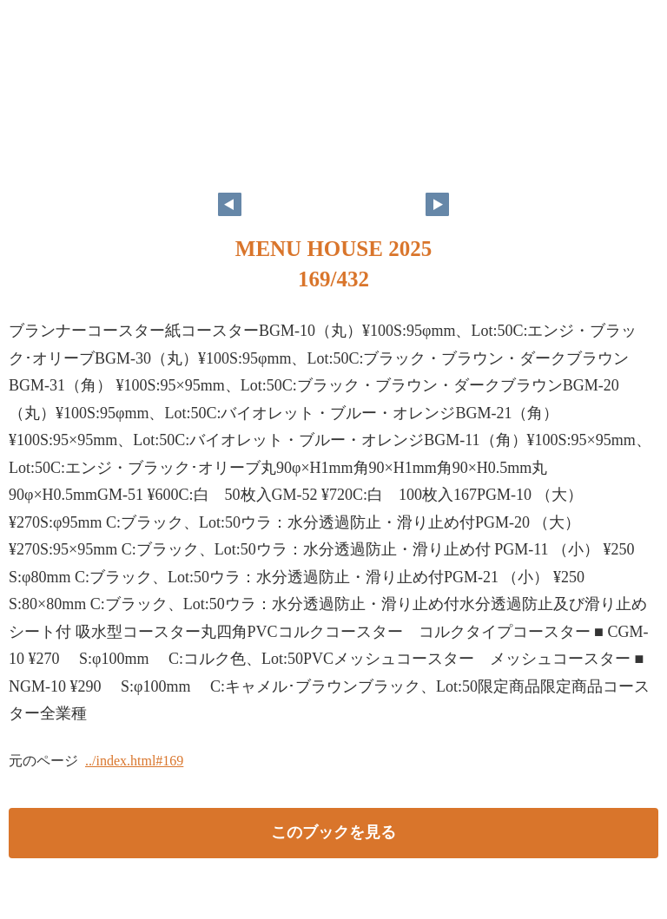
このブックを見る (333, 832)
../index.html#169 (134, 760)
